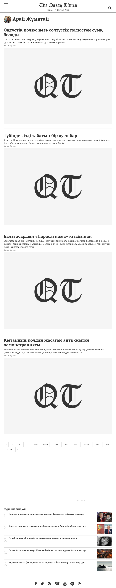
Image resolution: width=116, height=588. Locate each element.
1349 (35, 444)
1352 (65, 444)
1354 (86, 444)
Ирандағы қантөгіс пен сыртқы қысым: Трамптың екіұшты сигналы (60, 514)
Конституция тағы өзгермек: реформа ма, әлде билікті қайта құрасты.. (60, 526)
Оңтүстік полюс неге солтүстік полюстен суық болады (53, 32)
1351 (55, 444)
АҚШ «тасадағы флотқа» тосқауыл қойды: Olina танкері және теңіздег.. (60, 562)
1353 (76, 444)
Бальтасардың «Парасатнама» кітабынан (48, 236)
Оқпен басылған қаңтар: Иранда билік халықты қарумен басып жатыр (60, 550)
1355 (96, 444)
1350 (45, 444)
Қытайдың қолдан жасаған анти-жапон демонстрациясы (46, 342)
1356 (107, 444)
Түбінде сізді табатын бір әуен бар (40, 135)
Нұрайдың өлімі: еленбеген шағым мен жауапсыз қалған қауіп (60, 538)
